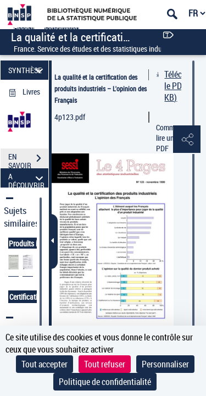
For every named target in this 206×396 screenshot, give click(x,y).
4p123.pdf (69, 117)
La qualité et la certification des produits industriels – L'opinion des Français (100, 89)
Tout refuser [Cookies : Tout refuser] (104, 364)
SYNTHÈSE (27, 70)
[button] (187, 139)
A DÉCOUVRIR (27, 178)
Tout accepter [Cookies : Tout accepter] (44, 364)
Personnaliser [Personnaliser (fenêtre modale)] (165, 364)
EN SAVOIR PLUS (28, 159)
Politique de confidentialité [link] (105, 382)
